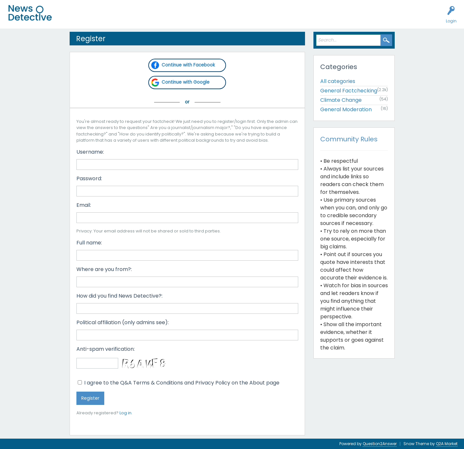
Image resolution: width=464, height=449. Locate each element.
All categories (337, 81)
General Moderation (346, 109)
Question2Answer (380, 443)
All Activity (71, 18)
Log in (125, 413)
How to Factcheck (196, 18)
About (229, 18)
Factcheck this (155, 18)
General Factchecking (348, 90)
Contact (250, 18)
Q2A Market (447, 443)
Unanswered (101, 18)
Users (127, 18)
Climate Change (341, 100)
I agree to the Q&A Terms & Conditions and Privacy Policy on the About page (178, 382)
